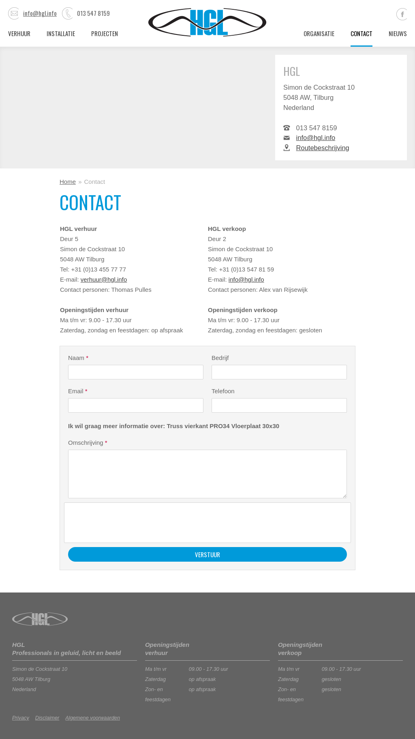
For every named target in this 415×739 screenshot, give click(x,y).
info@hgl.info (32, 13)
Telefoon (223, 391)
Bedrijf (220, 357)
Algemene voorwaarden (92, 718)
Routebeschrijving (322, 147)
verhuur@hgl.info (104, 279)
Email (78, 391)
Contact (361, 33)
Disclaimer (47, 718)
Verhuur (19, 33)
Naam (78, 357)
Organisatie (319, 33)
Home (68, 181)
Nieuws (398, 33)
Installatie (61, 33)
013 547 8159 (86, 13)
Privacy (20, 718)
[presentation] (130, 523)
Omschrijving (87, 442)
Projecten (104, 33)
